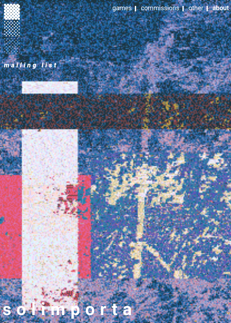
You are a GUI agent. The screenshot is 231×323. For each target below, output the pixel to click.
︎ (12, 45)
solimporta (70, 309)
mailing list (31, 65)
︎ (12, 28)
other (195, 8)
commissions (160, 8)
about (220, 8)
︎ (12, 11)
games (122, 8)
